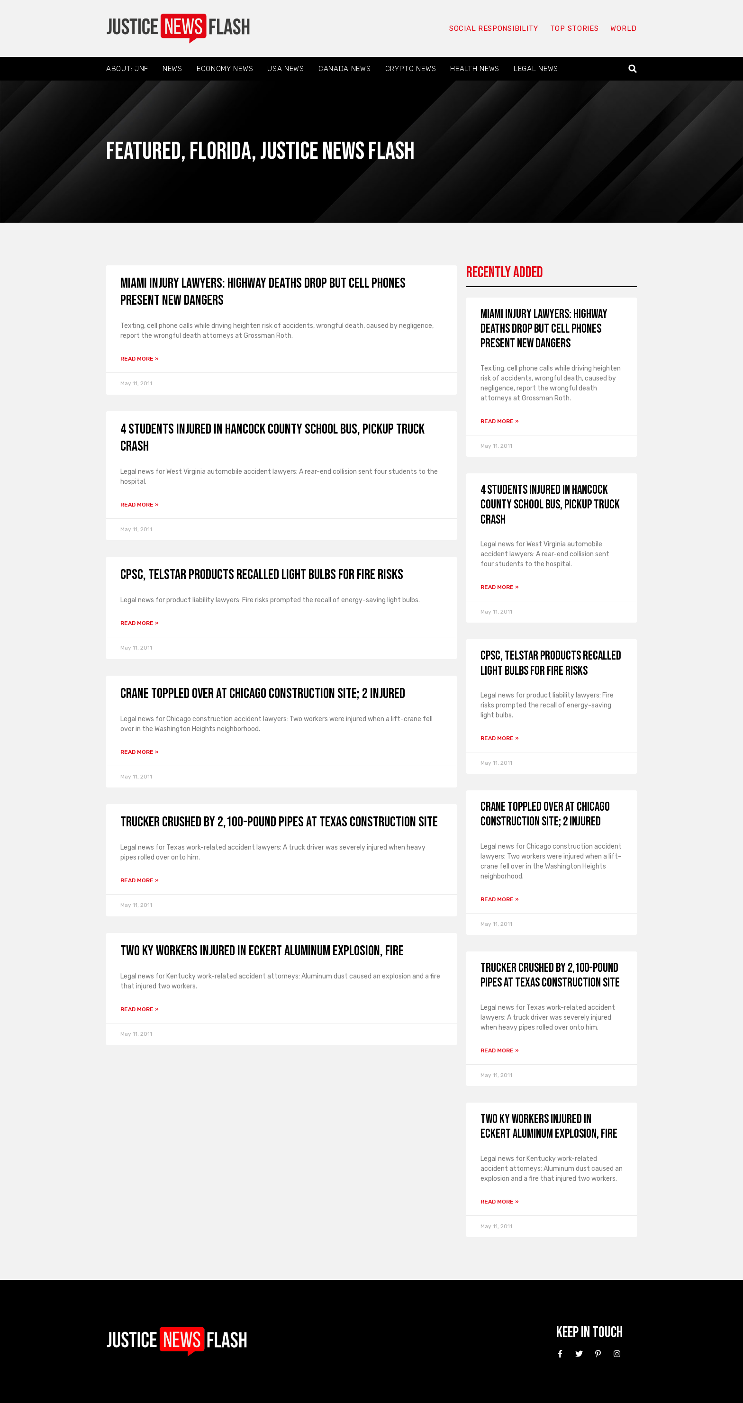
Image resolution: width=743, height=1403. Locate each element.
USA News (285, 68)
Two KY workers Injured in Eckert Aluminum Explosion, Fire (262, 950)
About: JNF (127, 68)
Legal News (536, 68)
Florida (221, 151)
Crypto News (410, 68)
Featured (143, 151)
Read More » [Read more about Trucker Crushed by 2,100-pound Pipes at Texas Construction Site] (139, 880)
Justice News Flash (337, 151)
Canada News (344, 68)
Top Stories (574, 28)
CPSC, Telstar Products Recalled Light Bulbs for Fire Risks (261, 574)
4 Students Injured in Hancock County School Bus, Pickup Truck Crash (550, 505)
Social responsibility (493, 28)
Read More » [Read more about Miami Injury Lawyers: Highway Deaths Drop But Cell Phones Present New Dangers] (139, 358)
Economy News (225, 68)
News (172, 68)
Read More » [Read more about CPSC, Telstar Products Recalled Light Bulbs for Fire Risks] (139, 623)
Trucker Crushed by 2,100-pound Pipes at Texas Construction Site (279, 822)
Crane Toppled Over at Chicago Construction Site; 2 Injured (262, 693)
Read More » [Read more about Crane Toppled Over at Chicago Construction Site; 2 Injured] (139, 752)
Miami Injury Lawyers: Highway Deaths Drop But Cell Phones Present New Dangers (543, 329)
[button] (633, 69)
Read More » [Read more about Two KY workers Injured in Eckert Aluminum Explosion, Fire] (139, 1009)
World (623, 28)
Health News (474, 68)
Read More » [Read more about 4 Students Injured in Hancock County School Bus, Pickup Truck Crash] (139, 504)
